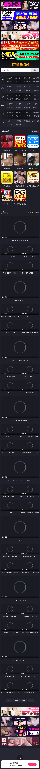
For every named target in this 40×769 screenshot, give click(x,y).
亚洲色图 (18, 104)
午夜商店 (18, 121)
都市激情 (10, 112)
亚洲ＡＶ (10, 87)
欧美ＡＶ (27, 87)
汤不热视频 (35, 121)
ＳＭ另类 (36, 90)
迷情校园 (10, 116)
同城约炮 (10, 121)
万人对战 (27, 78)
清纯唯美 (18, 107)
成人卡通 (27, 95)
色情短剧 (18, 125)
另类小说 (18, 116)
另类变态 (36, 99)
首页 (8, 700)
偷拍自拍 (18, 95)
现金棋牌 (27, 82)
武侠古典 (36, 112)
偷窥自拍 (10, 104)
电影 (2, 97)
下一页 (24, 700)
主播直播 (27, 90)
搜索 (35, 70)
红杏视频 (10, 125)
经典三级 (18, 99)
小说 (2, 114)
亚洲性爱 (10, 95)
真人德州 (18, 78)
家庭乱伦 (18, 112)
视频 (2, 88)
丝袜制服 (18, 90)
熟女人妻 (10, 90)
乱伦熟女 (27, 99)
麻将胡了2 (10, 82)
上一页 (16, 700)
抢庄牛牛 (36, 82)
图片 (2, 105)
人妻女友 (27, 112)
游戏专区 (36, 78)
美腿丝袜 (10, 107)
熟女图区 (27, 107)
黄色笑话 (27, 116)
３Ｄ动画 (36, 87)
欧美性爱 (36, 95)
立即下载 (32, 764)
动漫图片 (36, 104)
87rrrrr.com (20, 65)
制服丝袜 (10, 99)
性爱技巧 (36, 116)
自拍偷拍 (18, 87)
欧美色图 (27, 104)
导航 (2, 122)
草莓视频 (27, 121)
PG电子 (9, 78)
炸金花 (18, 82)
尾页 (31, 700)
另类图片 (36, 107)
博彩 (2, 79)
